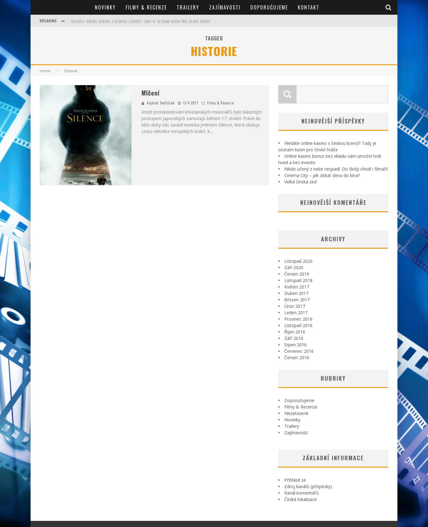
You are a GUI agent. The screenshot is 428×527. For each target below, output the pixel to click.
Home (45, 70)
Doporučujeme (269, 7)
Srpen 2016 (295, 345)
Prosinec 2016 (298, 319)
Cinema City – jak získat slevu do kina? (322, 175)
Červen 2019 (296, 274)
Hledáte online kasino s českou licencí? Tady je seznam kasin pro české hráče (140, 21)
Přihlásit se (295, 480)
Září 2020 (293, 267)
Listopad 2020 (298, 261)
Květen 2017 (296, 287)
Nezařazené (296, 413)
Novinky (105, 7)
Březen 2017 (297, 300)
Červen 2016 (296, 357)
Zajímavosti (225, 7)
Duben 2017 (296, 293)
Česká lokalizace (300, 499)
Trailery (188, 7)
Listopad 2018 (298, 280)
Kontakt (308, 7)
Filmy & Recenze (146, 7)
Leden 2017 (296, 312)
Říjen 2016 (294, 332)
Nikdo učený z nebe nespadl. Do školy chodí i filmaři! (336, 169)
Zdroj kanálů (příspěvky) (308, 486)
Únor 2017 (294, 306)
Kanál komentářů (301, 493)
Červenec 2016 (299, 351)
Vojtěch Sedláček (161, 102)
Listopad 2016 (298, 325)
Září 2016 (293, 338)
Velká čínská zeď (300, 182)
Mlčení (151, 92)
